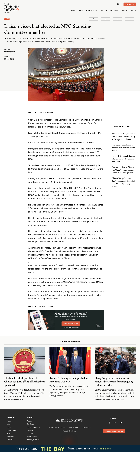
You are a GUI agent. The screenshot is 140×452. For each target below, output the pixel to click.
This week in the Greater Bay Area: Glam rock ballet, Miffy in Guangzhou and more (123, 135)
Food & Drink (91, 10)
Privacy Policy (86, 423)
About (29, 417)
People (104, 10)
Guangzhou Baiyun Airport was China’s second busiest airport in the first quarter (123, 168)
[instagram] (115, 417)
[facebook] (109, 417)
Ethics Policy (73, 423)
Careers (30, 426)
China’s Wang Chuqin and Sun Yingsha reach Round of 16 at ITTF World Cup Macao (123, 180)
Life (81, 10)
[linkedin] (121, 417)
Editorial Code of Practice (56, 423)
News (73, 10)
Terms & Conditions (69, 427)
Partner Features (13, 441)
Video (9, 438)
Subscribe (129, 4)
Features (114, 10)
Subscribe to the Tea (114, 426)
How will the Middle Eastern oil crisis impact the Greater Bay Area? (123, 157)
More (133, 10)
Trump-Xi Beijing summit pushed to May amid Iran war (68, 375)
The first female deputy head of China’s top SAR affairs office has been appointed (24, 377)
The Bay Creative (33, 435)
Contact (30, 429)
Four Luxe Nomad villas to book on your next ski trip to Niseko (123, 146)
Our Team (30, 420)
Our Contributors (33, 423)
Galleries (10, 435)
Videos (125, 10)
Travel (9, 429)
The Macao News (62, 443)
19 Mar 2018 (9, 59)
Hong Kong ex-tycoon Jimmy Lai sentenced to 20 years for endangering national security (114, 377)
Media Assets (32, 432)
